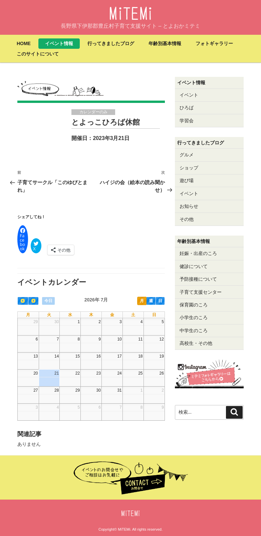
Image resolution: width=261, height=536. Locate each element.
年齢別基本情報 (165, 43)
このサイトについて (38, 53)
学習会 (187, 120)
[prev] (22, 301)
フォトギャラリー (214, 43)
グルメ (187, 154)
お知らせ (189, 206)
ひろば (187, 107)
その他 (187, 219)
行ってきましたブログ (110, 43)
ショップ (189, 167)
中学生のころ (194, 330)
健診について (194, 266)
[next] (33, 301)
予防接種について (198, 279)
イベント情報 (59, 43)
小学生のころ (194, 317)
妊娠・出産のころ (198, 253)
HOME (24, 43)
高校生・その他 (196, 343)
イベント (189, 95)
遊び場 (187, 180)
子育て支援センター (201, 292)
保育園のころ (194, 304)
